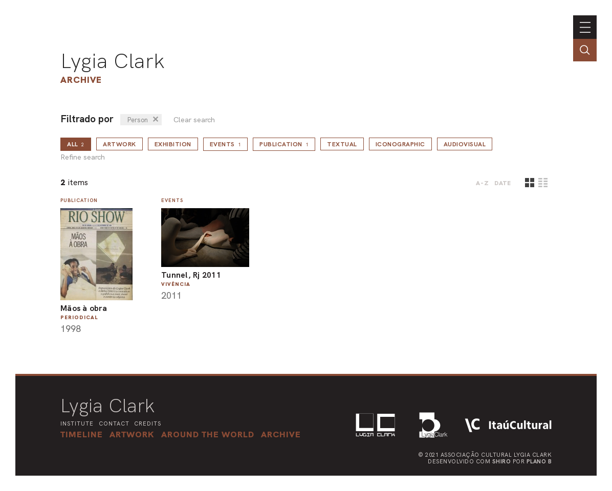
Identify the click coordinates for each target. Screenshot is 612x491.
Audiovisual (465, 144)
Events (226, 144)
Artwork (119, 144)
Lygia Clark (112, 61)
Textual (342, 144)
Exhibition (173, 144)
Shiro (501, 461)
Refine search (82, 157)
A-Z (482, 183)
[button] (207, 434)
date (502, 183)
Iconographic (400, 144)
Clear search (194, 120)
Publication (284, 144)
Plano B (539, 461)
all (75, 144)
